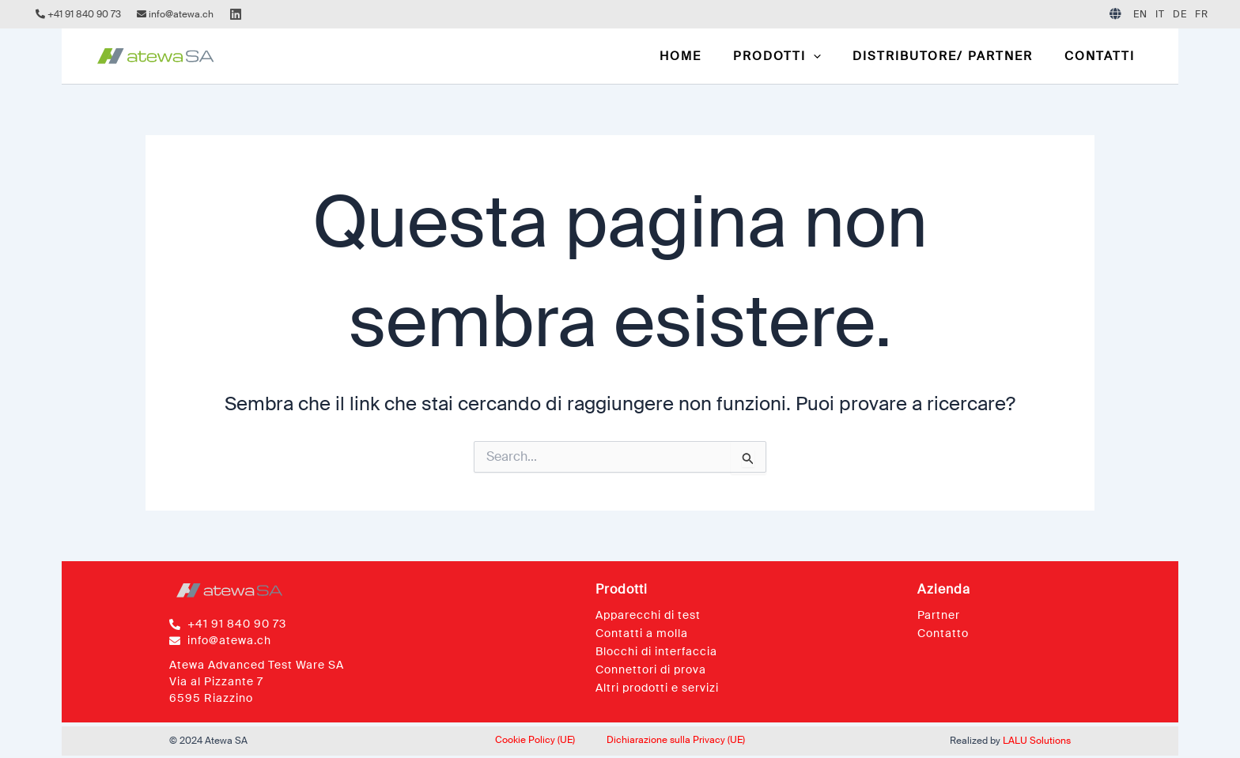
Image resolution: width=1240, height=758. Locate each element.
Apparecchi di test (648, 615)
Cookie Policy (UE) (535, 739)
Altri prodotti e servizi (657, 688)
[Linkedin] (235, 14)
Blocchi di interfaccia (656, 651)
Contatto (943, 633)
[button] (796, 56)
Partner (938, 615)
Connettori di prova (650, 669)
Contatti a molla (641, 633)
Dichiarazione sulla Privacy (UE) (676, 739)
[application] (833, 56)
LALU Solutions (1037, 740)
